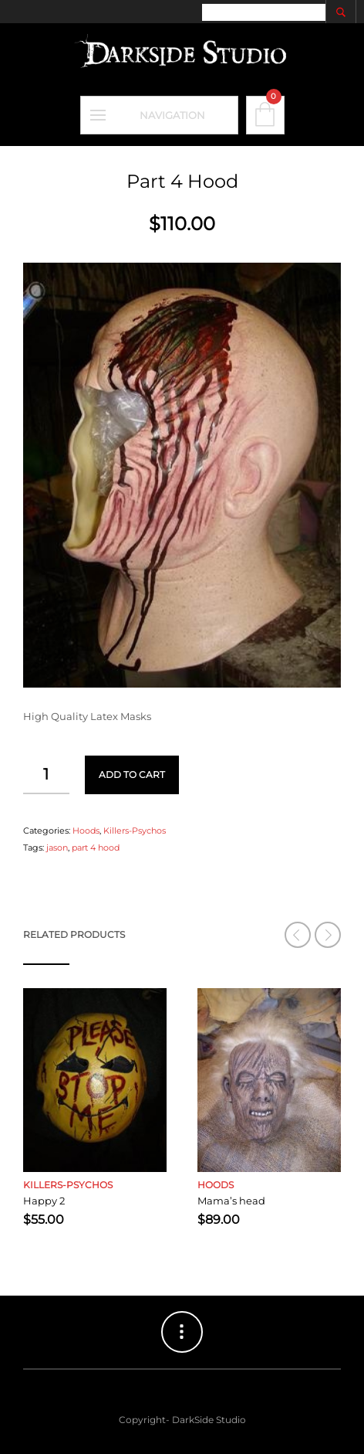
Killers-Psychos (134, 830)
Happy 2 (44, 1200)
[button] (328, 935)
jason (57, 847)
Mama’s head (231, 1200)
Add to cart (132, 774)
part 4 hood (96, 847)
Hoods (85, 830)
